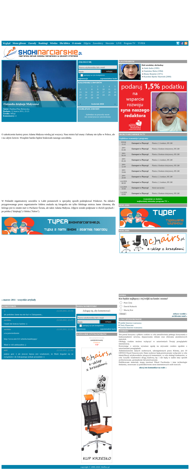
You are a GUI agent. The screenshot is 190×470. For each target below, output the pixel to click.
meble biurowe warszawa (130, 323)
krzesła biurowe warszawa (131, 327)
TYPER (141, 43)
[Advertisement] (95, 20)
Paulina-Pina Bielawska (19, 109)
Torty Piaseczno (127, 325)
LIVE (118, 43)
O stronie (76, 43)
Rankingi (43, 43)
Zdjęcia (87, 43)
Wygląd (6, 43)
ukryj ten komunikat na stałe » (153, 367)
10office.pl (105, 467)
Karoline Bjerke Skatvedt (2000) (157, 76)
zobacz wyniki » (180, 313)
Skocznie (109, 43)
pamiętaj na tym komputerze (94, 75)
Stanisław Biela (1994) (153, 71)
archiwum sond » (179, 316)
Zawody (32, 43)
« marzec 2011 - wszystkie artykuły (19, 299)
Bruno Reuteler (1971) (153, 74)
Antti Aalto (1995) (151, 68)
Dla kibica (65, 43)
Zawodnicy (98, 43)
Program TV (129, 43)
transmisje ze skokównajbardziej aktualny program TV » (153, 200)
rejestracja (83, 78)
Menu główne (19, 43)
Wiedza (53, 43)
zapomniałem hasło (108, 78)
